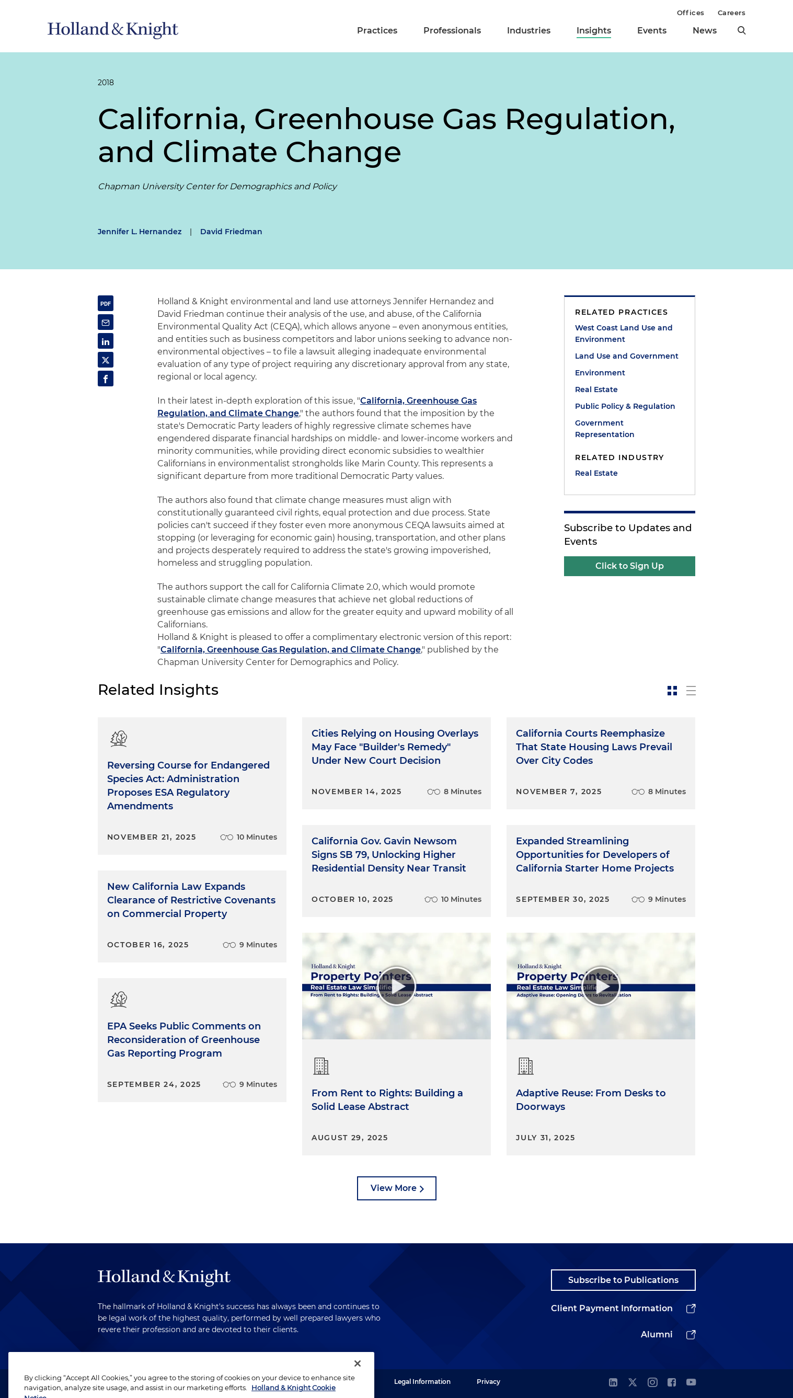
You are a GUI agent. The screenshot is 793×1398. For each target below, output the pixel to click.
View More (394, 1188)
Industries (528, 31)
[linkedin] (613, 1383)
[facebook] (672, 1383)
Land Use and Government (627, 356)
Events (651, 31)
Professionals (452, 31)
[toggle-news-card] (672, 690)
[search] (742, 30)
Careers (732, 12)
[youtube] (691, 1383)
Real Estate (596, 389)
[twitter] (632, 1383)
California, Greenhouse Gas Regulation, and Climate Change (290, 650)
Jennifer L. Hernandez (139, 231)
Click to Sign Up (629, 566)
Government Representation (605, 428)
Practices (377, 31)
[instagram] (652, 1383)
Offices (691, 12)
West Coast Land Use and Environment (624, 333)
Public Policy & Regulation (625, 406)
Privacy (488, 1381)
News (705, 31)
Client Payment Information (612, 1308)
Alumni (657, 1334)
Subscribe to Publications (623, 1280)
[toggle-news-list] (691, 690)
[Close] (357, 1379)
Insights (594, 31)
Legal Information (422, 1381)
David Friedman (231, 231)
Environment (600, 372)
